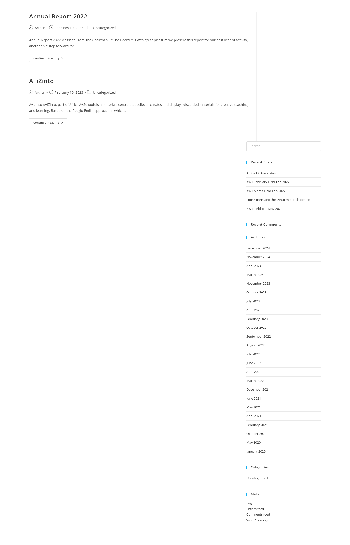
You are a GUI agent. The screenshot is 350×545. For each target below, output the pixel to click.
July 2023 (253, 301)
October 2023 (256, 292)
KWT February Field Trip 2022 (267, 182)
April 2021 (253, 416)
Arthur (40, 27)
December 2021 (258, 389)
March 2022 (255, 380)
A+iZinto (41, 81)
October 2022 (256, 327)
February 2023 (257, 319)
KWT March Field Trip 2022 (266, 191)
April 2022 (253, 371)
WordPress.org (257, 520)
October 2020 (256, 433)
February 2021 (257, 425)
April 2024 (253, 266)
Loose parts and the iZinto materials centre (278, 199)
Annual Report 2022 (58, 16)
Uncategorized (104, 27)
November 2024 (258, 257)
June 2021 (253, 398)
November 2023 (258, 283)
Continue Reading (50, 57)
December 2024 (258, 248)
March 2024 (255, 274)
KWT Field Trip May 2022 (264, 208)
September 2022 (258, 336)
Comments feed (258, 514)
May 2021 (253, 407)
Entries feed (255, 509)
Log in (250, 503)
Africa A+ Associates (261, 173)
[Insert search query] (283, 146)
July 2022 (253, 354)
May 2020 (253, 442)
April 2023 (253, 310)
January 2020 (256, 451)
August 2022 (255, 345)
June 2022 (253, 363)
